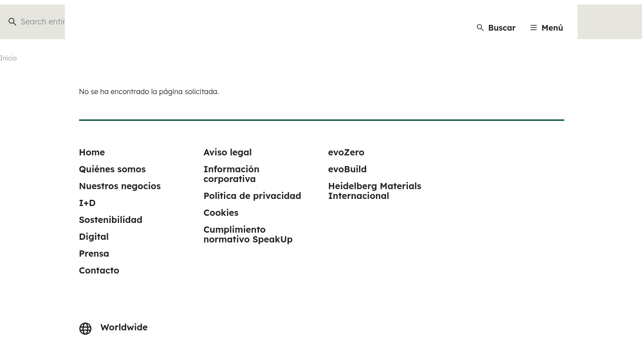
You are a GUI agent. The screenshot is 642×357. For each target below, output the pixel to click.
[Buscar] (496, 27)
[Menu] (546, 27)
